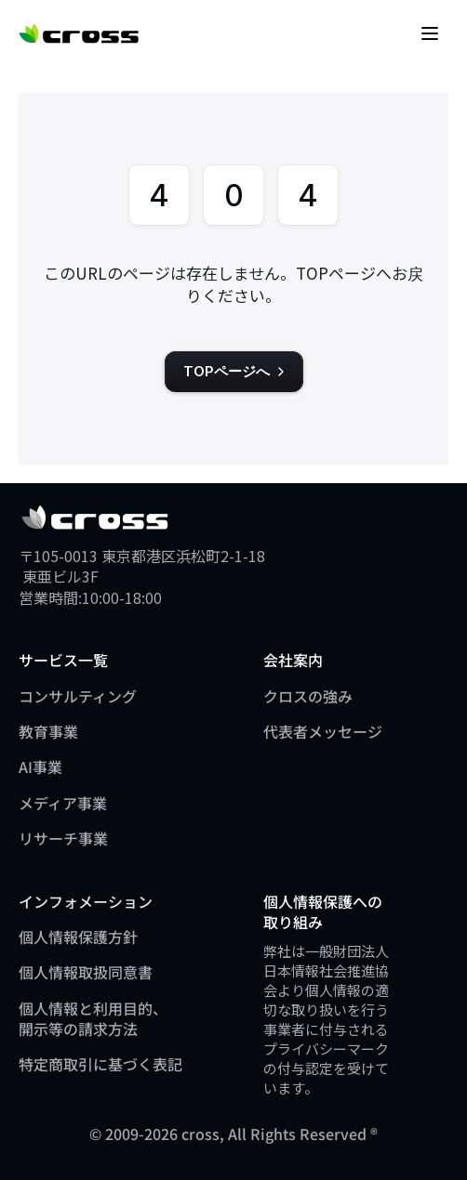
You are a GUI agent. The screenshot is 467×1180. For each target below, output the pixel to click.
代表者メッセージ (322, 731)
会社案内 (293, 660)
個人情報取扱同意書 (86, 972)
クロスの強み (308, 696)
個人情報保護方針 (78, 936)
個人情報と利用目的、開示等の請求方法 (93, 1018)
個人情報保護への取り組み (322, 911)
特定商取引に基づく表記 (100, 1064)
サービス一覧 (63, 660)
